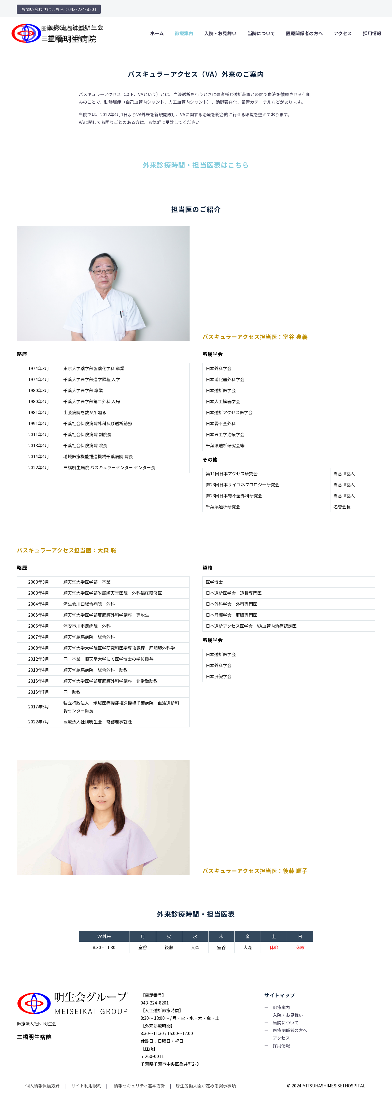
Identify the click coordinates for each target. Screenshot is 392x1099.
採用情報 (372, 33)
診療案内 (184, 33)
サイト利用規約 (85, 1085)
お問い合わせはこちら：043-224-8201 (58, 9)
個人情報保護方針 (43, 1085)
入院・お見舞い (220, 33)
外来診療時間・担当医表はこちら (196, 164)
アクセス (343, 33)
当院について (261, 33)
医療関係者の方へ (304, 33)
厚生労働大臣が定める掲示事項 (206, 1085)
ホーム (157, 33)
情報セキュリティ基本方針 (139, 1085)
